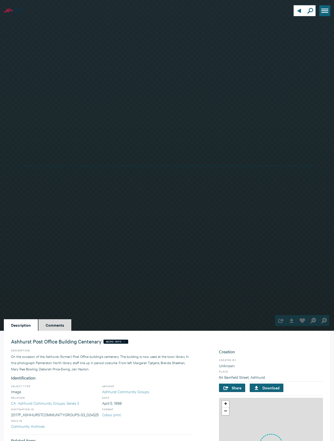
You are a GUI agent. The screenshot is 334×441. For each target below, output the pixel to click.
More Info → (116, 341)
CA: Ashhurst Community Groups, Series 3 (45, 402)
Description (21, 325)
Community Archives (28, 426)
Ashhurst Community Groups (125, 391)
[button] (225, 404)
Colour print (111, 414)
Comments (55, 325)
